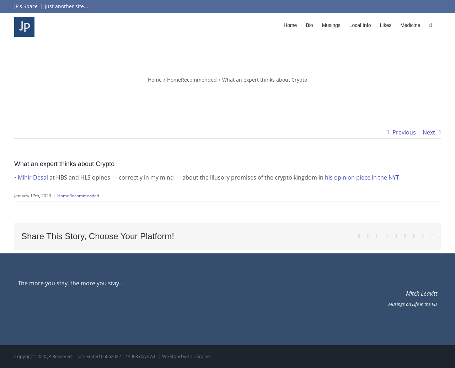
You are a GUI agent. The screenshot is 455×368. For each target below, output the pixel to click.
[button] (430, 25)
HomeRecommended (78, 196)
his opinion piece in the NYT (362, 177)
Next (429, 132)
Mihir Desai (33, 177)
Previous (404, 132)
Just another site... (66, 6)
